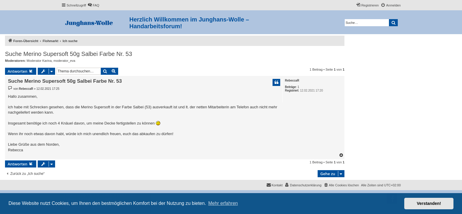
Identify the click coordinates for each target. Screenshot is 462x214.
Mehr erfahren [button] (223, 203)
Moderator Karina (39, 60)
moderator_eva (64, 60)
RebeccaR (292, 80)
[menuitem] (93, 5)
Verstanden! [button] (429, 203)
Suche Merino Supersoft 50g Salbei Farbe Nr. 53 (68, 54)
